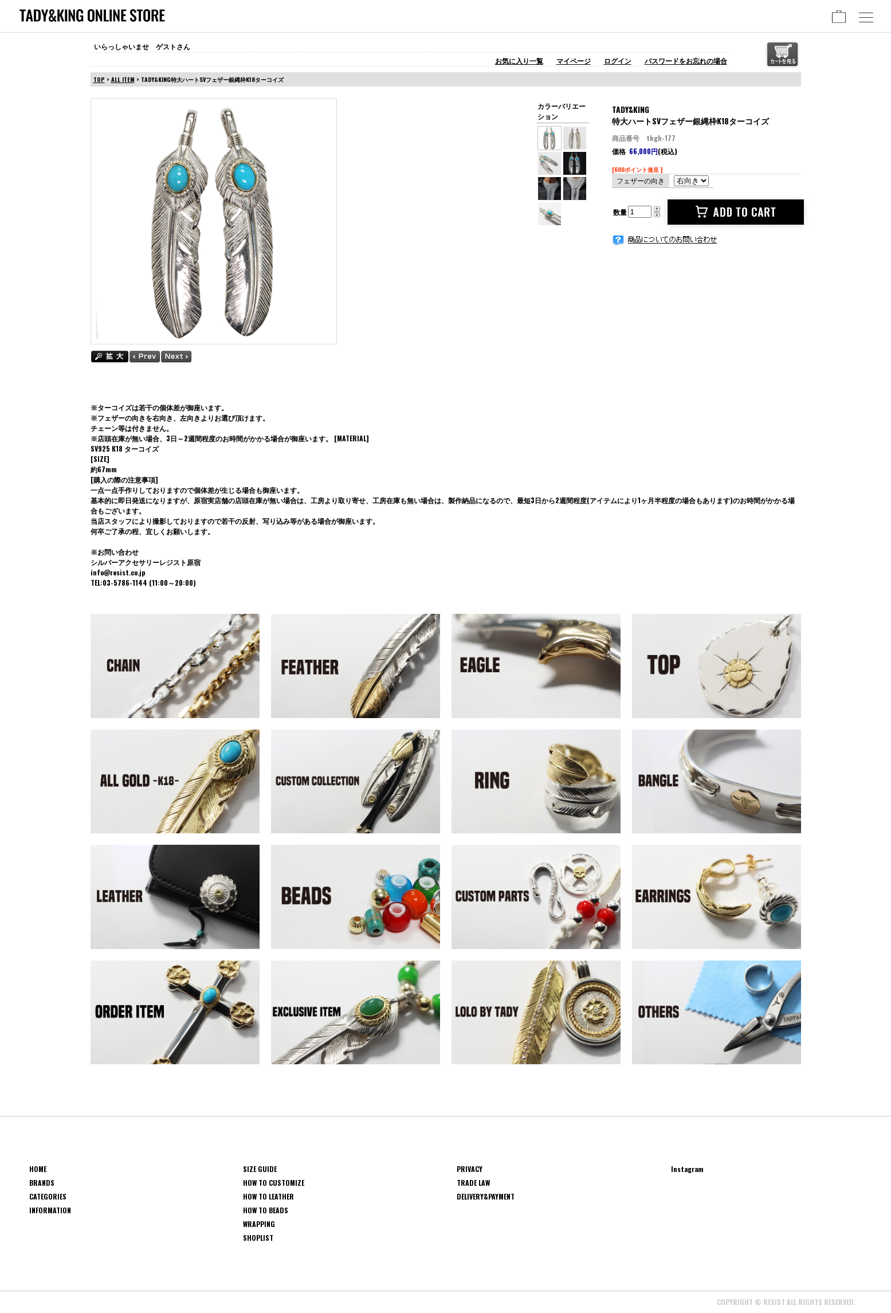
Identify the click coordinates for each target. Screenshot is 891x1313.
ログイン (617, 60)
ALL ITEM (123, 79)
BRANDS (41, 1182)
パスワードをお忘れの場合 (686, 60)
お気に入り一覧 (519, 60)
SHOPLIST (258, 1238)
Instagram (687, 1169)
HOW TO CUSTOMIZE (273, 1182)
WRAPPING (259, 1224)
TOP (99, 79)
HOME (37, 1169)
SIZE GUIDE (260, 1169)
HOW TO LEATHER (268, 1196)
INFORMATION (50, 1210)
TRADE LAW (473, 1182)
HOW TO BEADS (265, 1210)
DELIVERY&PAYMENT (486, 1196)
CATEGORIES (47, 1196)
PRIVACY (469, 1169)
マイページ (573, 60)
